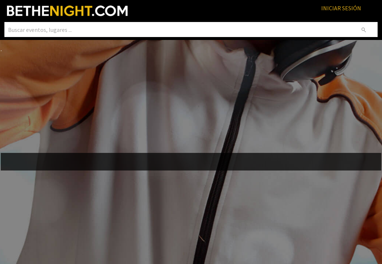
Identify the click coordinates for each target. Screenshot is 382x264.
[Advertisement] (191, 103)
